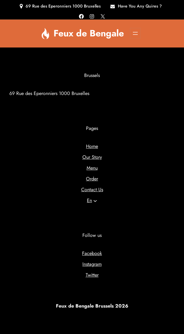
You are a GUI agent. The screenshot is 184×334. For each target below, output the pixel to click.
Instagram (92, 264)
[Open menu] (135, 33)
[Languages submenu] (95, 201)
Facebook (92, 253)
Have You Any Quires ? (140, 6)
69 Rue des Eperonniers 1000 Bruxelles (63, 6)
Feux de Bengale (89, 33)
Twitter (92, 274)
